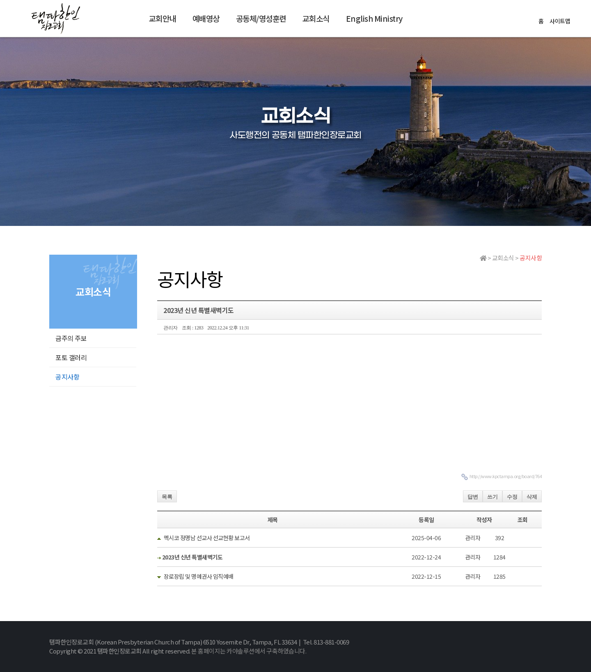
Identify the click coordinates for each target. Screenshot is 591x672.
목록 (167, 497)
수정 (512, 497)
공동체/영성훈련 (261, 18)
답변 (472, 497)
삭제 (532, 497)
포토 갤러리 (71, 357)
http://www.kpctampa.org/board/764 (506, 476)
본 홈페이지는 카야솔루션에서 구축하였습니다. (248, 651)
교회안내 (162, 18)
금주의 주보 (71, 338)
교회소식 (316, 18)
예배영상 (206, 18)
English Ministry (374, 18)
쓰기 (492, 497)
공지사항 (67, 377)
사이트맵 (560, 21)
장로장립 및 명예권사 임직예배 (199, 576)
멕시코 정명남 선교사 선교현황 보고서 (207, 538)
